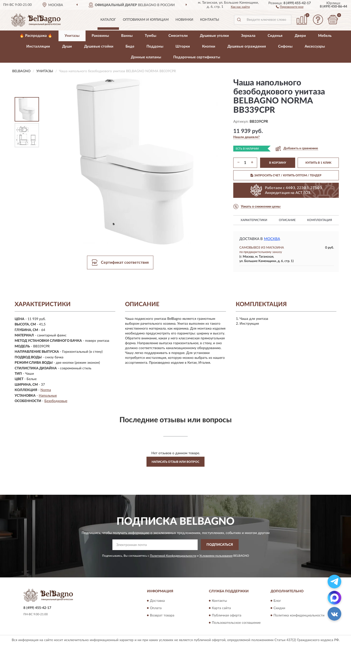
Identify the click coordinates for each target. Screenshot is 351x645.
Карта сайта (221, 608)
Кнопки (208, 46)
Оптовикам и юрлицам (146, 19)
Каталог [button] (108, 19)
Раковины (100, 36)
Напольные (48, 395)
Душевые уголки (214, 36)
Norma (45, 390)
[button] (289, 6)
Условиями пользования (216, 555)
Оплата (156, 608)
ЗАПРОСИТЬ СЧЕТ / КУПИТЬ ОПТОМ (286, 175)
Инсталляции (38, 46)
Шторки (183, 46)
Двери (300, 36)
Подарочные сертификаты (196, 57)
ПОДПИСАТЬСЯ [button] (219, 544)
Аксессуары (315, 46)
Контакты (209, 19)
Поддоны (154, 46)
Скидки (279, 608)
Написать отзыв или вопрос (175, 461)
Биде (130, 46)
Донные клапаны (146, 57)
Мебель (325, 36)
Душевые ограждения (246, 46)
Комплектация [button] (319, 220)
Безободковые (55, 401)
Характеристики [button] (254, 220)
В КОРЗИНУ (277, 162)
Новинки (184, 19)
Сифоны (285, 46)
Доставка (157, 601)
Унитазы (72, 36)
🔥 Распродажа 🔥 (36, 36)
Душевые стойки (98, 46)
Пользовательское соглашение (236, 623)
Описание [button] (287, 220)
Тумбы (150, 36)
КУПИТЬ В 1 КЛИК (318, 162)
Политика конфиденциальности (298, 615)
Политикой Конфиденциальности (173, 555)
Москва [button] (272, 239)
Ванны (127, 36)
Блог (277, 601)
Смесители (178, 36)
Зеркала (248, 36)
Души (67, 46)
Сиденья (275, 36)
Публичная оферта (226, 615)
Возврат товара (162, 615)
